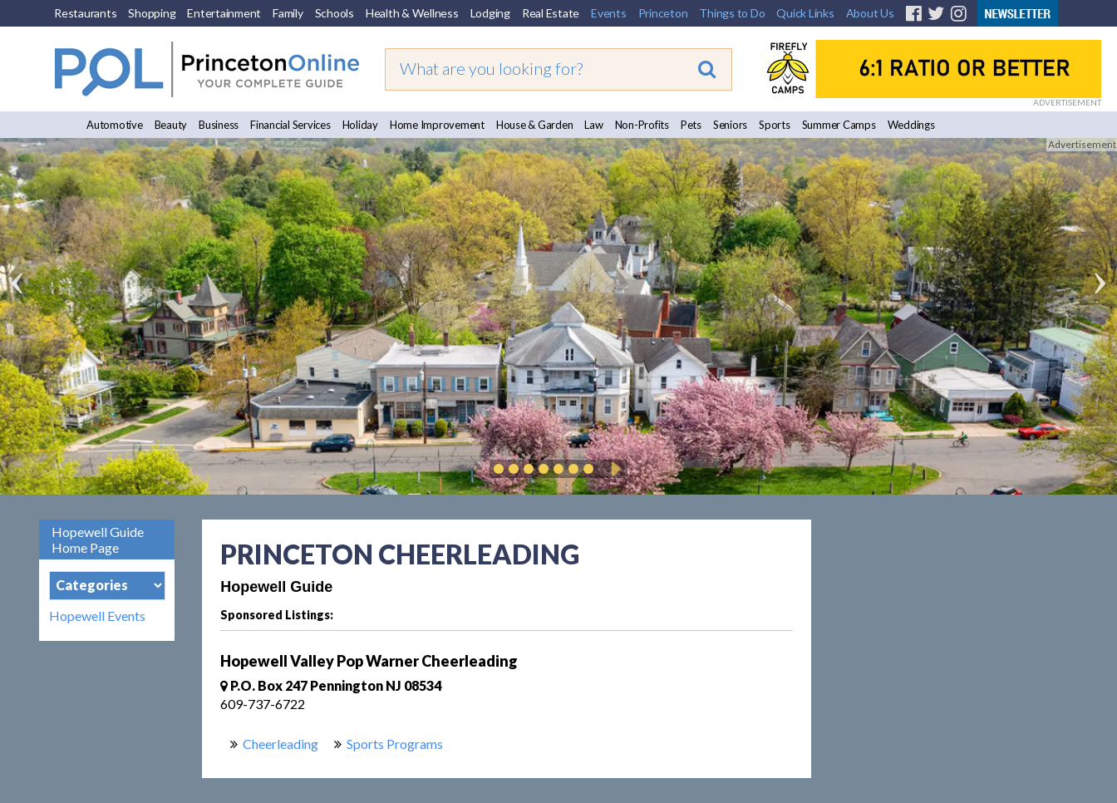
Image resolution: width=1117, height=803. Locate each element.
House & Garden (534, 124)
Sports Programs (395, 743)
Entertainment (224, 13)
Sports (774, 124)
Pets (691, 124)
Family (288, 13)
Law (593, 124)
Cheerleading (280, 743)
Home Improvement (437, 124)
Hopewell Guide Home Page (98, 539)
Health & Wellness (412, 13)
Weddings (911, 124)
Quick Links (805, 13)
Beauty (171, 124)
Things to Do (732, 13)
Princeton (663, 13)
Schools (334, 13)
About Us (870, 13)
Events (609, 13)
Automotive (114, 124)
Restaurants (85, 13)
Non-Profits (642, 124)
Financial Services (290, 124)
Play (613, 468)
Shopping (151, 13)
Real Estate (550, 13)
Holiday (360, 124)
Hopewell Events (97, 615)
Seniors (730, 124)
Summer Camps (839, 124)
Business (219, 124)
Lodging (490, 13)
